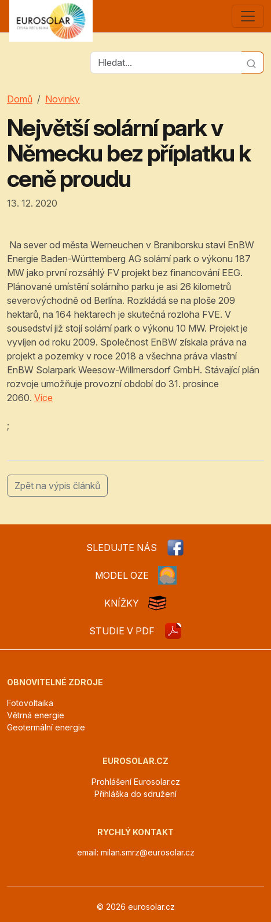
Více (43, 397)
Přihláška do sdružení (135, 794)
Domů (19, 99)
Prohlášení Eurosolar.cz (135, 782)
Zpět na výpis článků (57, 485)
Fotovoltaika (30, 703)
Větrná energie (35, 715)
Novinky (62, 99)
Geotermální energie (46, 727)
